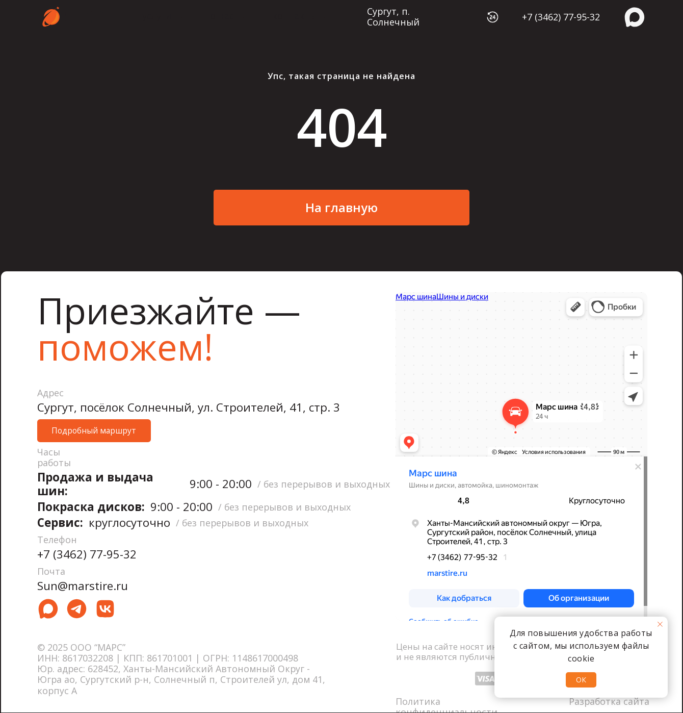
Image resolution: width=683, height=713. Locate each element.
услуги (156, 16)
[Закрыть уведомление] (660, 624)
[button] (94, 430)
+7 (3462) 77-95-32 (561, 17)
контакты (294, 16)
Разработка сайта (609, 701)
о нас (222, 16)
